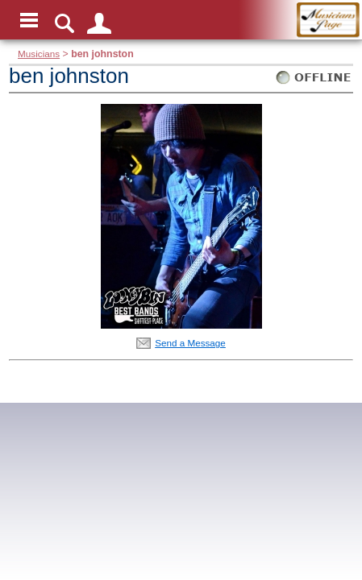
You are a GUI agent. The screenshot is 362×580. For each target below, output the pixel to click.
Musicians (39, 53)
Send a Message (190, 343)
